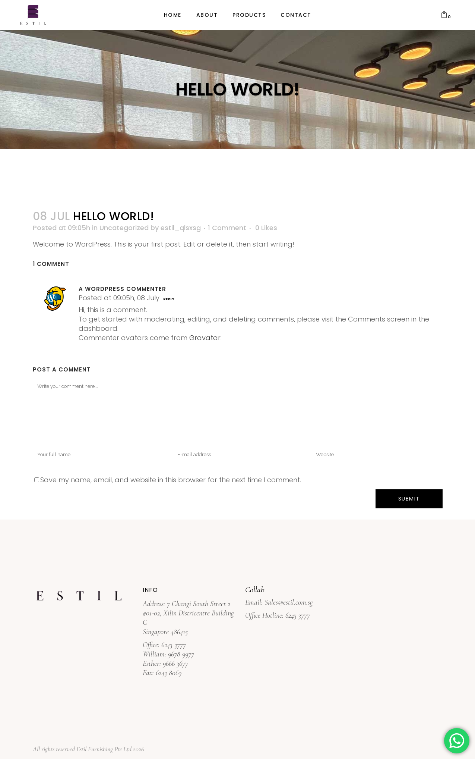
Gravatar (205, 337)
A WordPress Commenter (122, 289)
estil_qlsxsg (181, 227)
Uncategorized (124, 227)
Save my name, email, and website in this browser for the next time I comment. (170, 479)
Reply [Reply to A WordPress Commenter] (168, 299)
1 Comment (227, 227)
